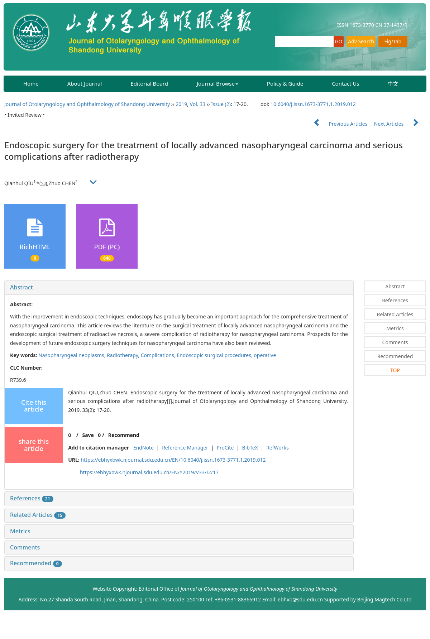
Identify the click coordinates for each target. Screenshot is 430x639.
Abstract (21, 287)
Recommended (36, 563)
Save (88, 435)
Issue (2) (221, 104)
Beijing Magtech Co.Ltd (384, 599)
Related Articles (38, 515)
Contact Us (345, 83)
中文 (393, 83)
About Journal (84, 83)
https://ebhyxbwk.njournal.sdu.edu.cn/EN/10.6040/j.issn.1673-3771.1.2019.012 (173, 459)
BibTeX (250, 447)
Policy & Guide (285, 83)
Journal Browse (217, 83)
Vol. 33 (198, 104)
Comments (25, 547)
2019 (181, 104)
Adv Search (361, 41)
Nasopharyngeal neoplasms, (72, 355)
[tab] (179, 287)
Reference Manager (185, 447)
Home (31, 83)
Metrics (20, 531)
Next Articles (400, 123)
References (31, 498)
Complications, (159, 355)
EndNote (143, 447)
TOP (395, 370)
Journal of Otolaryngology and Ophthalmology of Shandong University (87, 104)
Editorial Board (149, 83)
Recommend (123, 435)
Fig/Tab (392, 41)
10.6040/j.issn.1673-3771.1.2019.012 (313, 104)
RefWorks (277, 447)
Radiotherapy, (124, 355)
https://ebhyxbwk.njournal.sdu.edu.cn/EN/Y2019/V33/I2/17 (149, 472)
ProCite (225, 447)
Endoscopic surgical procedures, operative (226, 355)
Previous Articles (338, 123)
